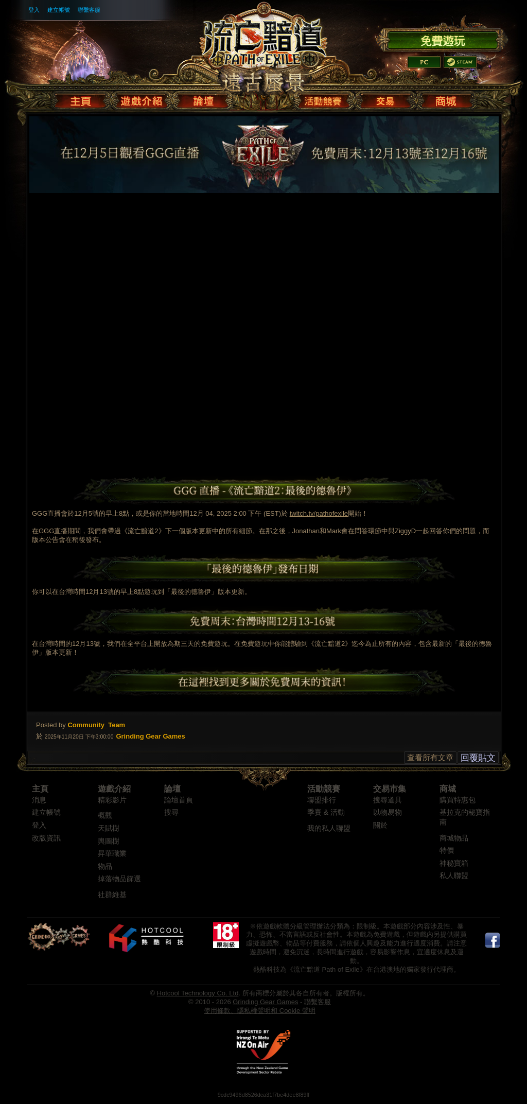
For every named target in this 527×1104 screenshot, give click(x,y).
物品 (105, 866)
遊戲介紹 (114, 788)
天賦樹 (108, 828)
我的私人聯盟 (328, 828)
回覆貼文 (478, 757)
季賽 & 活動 (326, 812)
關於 (380, 825)
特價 (447, 850)
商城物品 (454, 838)
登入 (34, 10)
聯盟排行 (321, 800)
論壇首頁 (178, 800)
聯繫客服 (89, 10)
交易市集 (389, 788)
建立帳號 (58, 10)
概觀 (105, 815)
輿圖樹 (108, 841)
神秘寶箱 (454, 863)
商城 (448, 788)
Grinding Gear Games (265, 1002)
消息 (39, 800)
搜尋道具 (387, 800)
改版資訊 (46, 838)
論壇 (172, 788)
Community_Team (96, 725)
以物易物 (387, 812)
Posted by (51, 725)
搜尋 (171, 812)
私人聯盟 (454, 876)
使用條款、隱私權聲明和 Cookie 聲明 (259, 1010)
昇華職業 (112, 853)
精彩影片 (112, 800)
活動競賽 (323, 788)
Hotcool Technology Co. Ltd (198, 993)
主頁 (40, 788)
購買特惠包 (458, 800)
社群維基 (112, 895)
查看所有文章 (430, 757)
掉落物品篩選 (119, 879)
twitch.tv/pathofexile (319, 513)
